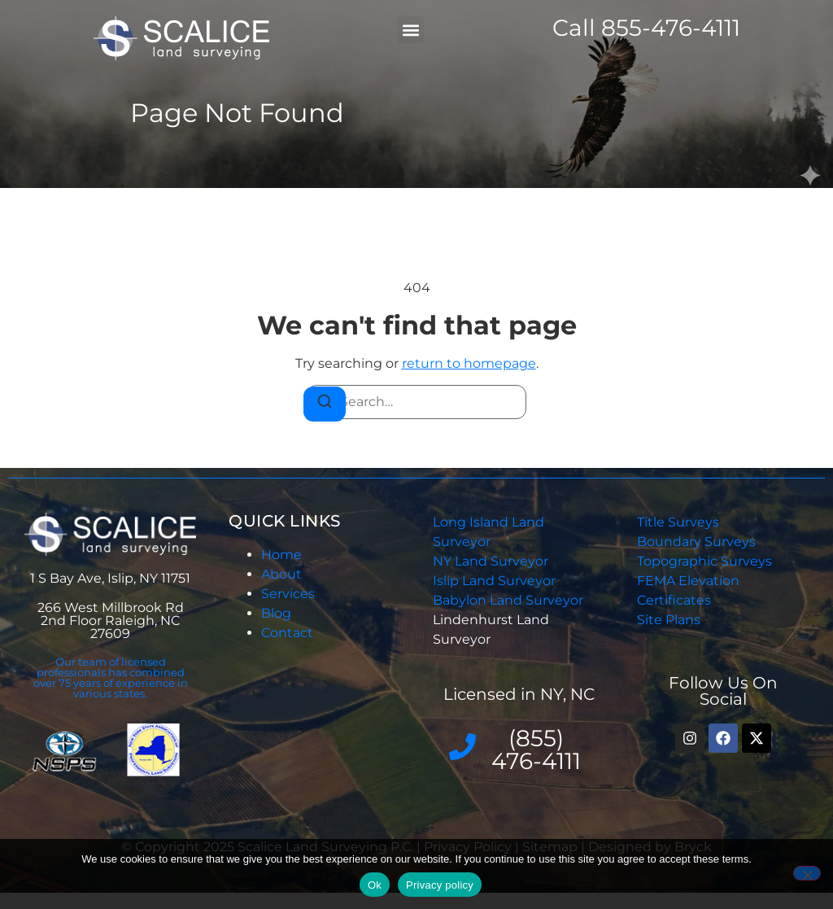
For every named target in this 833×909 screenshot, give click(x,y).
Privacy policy (439, 885)
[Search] (324, 404)
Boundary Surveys (696, 541)
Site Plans (668, 619)
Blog (276, 613)
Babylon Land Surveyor (510, 600)
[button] (410, 29)
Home (281, 554)
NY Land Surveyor (492, 561)
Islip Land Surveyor (496, 580)
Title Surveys (678, 522)
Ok (375, 885)
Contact (287, 632)
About (281, 574)
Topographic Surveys (704, 561)
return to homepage (469, 363)
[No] (807, 873)
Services (288, 593)
